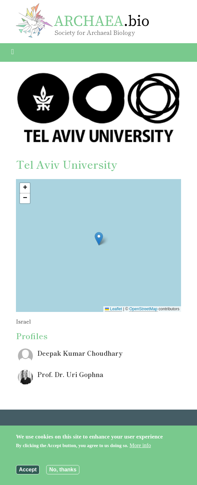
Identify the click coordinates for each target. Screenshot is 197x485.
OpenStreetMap (143, 309)
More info (140, 445)
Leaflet (113, 309)
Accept (28, 469)
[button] (99, 238)
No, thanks (62, 469)
